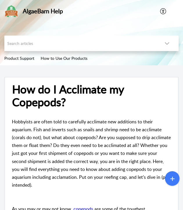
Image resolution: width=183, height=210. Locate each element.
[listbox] (167, 43)
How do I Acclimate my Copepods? (68, 96)
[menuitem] (163, 11)
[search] (79, 43)
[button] (174, 11)
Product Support (19, 58)
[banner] (91, 32)
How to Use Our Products (64, 58)
